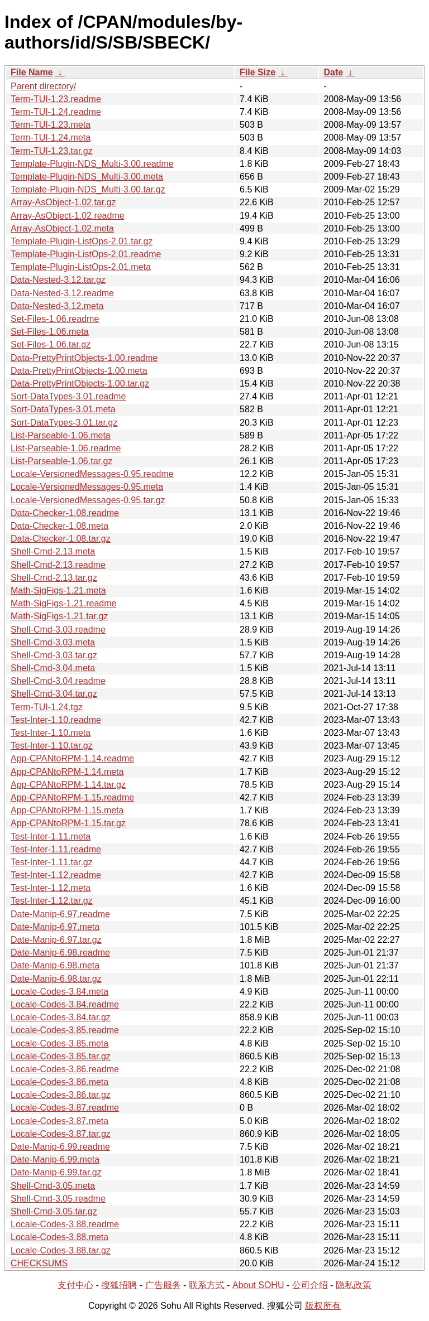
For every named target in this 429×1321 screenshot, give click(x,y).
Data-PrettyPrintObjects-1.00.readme (84, 358)
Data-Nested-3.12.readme (62, 293)
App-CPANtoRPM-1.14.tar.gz (68, 784)
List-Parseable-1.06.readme (66, 448)
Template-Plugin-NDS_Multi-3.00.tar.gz (88, 189)
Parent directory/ (43, 86)
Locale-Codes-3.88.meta (59, 1237)
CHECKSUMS (39, 1263)
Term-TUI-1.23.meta (50, 124)
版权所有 (323, 1305)
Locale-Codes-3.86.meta (59, 1082)
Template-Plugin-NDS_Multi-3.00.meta (87, 176)
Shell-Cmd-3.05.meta (53, 1185)
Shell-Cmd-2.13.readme (58, 565)
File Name (32, 72)
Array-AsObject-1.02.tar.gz (63, 202)
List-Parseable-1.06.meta (61, 435)
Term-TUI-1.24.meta (50, 137)
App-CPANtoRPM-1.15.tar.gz (68, 823)
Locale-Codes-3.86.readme (65, 1069)
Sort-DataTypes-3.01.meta (63, 409)
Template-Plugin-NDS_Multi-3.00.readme (92, 163)
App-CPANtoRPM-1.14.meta (67, 772)
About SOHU (258, 1285)
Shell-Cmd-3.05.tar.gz (54, 1211)
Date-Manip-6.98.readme (60, 952)
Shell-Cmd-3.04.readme (58, 681)
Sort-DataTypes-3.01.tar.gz (64, 422)
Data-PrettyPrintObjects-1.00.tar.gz (80, 383)
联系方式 (207, 1285)
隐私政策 (353, 1285)
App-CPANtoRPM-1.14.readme (72, 758)
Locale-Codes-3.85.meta (59, 1043)
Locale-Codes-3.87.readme (65, 1107)
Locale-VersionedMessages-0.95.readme (92, 474)
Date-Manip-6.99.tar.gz (56, 1172)
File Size (257, 72)
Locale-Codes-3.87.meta (59, 1121)
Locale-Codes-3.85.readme (65, 1030)
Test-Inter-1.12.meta (50, 888)
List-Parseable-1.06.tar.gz (61, 461)
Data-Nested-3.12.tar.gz (58, 280)
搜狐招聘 (119, 1285)
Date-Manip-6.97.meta (55, 927)
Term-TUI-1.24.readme (56, 112)
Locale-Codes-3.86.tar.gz (61, 1095)
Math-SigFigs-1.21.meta (58, 590)
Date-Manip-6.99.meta (55, 1159)
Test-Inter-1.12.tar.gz (52, 900)
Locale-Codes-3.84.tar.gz (61, 1017)
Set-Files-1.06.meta (50, 331)
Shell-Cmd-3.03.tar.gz (54, 655)
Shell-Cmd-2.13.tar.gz (54, 577)
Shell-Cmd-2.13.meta (53, 551)
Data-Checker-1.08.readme (65, 513)
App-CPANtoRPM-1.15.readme (72, 797)
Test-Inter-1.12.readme (56, 875)
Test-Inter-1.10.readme (56, 720)
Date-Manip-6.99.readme (60, 1146)
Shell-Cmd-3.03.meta (53, 642)
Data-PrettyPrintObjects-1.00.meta (79, 370)
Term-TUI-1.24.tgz (47, 707)
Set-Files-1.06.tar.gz (50, 344)
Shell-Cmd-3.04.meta (53, 668)
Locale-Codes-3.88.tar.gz (61, 1250)
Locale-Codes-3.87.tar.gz (61, 1134)
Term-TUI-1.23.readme (56, 99)
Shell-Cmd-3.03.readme (58, 629)
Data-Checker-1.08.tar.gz (61, 538)
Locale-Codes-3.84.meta (59, 991)
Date (333, 72)
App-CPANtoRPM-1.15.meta (67, 810)
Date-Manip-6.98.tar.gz (56, 978)
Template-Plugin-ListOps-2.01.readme (86, 254)
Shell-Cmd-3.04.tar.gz (54, 693)
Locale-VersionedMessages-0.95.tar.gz (88, 500)
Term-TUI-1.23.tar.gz (52, 151)
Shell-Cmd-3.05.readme (58, 1198)
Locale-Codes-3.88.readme (65, 1224)
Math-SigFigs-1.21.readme (63, 603)
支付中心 (75, 1285)
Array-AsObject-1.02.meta (62, 228)
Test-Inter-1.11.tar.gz (52, 862)
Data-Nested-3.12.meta (57, 306)
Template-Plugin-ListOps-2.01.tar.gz (81, 241)
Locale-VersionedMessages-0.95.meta (87, 486)
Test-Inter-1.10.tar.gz (52, 745)
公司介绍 (310, 1285)
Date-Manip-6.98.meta (55, 965)
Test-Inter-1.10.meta (50, 732)
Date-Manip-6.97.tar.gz (56, 939)
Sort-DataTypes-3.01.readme (68, 396)
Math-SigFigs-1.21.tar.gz (59, 616)
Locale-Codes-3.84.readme (65, 1004)
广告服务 (163, 1285)
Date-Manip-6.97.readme (60, 914)
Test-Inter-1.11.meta (50, 836)
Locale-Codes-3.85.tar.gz (61, 1056)
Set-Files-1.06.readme (55, 319)
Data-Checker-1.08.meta (59, 526)
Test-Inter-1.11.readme (56, 849)
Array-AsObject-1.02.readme (68, 215)
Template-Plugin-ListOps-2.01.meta (81, 267)
